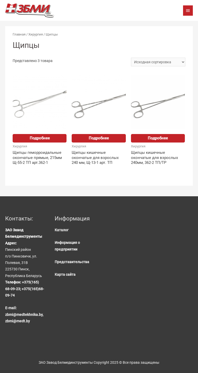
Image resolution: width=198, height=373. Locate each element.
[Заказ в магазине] (158, 62)
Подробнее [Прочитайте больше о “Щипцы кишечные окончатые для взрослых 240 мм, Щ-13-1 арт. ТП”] (99, 138)
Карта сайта (65, 274)
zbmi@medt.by (17, 321)
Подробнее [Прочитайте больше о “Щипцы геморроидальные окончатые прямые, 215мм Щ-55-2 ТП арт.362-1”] (40, 138)
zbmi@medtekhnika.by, (24, 315)
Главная (19, 34)
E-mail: (11, 308)
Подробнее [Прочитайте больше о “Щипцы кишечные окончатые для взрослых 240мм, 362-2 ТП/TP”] (158, 138)
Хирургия (35, 34)
